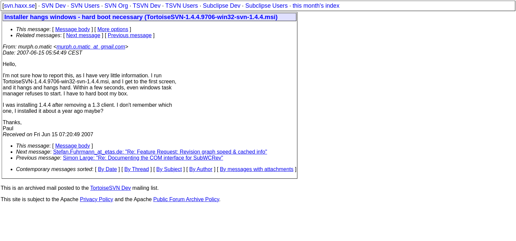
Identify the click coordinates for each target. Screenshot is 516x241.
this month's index (316, 5)
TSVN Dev (147, 5)
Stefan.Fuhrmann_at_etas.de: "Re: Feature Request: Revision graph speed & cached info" (160, 152)
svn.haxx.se (19, 5)
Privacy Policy (96, 199)
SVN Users (84, 5)
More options (112, 29)
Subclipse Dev (221, 5)
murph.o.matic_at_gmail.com (90, 47)
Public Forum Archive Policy (186, 199)
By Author (200, 169)
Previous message (130, 35)
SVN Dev (53, 5)
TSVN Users (181, 5)
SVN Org (116, 5)
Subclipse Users (266, 5)
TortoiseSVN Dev (110, 188)
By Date (107, 169)
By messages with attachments (257, 169)
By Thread (136, 169)
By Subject (169, 169)
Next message (83, 35)
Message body (72, 29)
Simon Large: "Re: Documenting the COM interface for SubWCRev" (143, 158)
